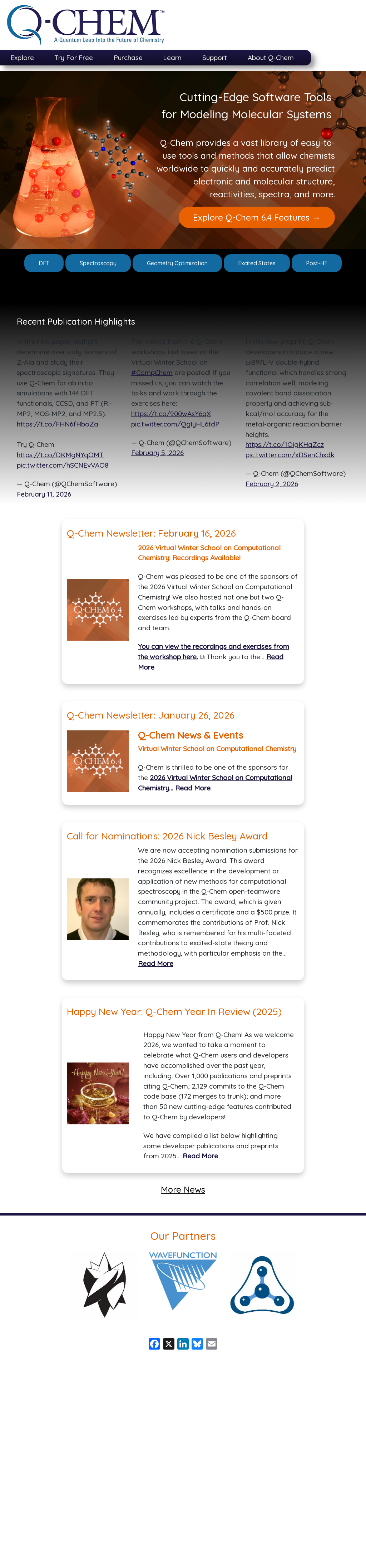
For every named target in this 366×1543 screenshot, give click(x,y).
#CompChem (152, 372)
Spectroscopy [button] (98, 263)
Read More (193, 788)
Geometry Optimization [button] (177, 263)
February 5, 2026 (157, 452)
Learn (172, 57)
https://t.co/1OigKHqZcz (285, 444)
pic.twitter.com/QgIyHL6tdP (175, 424)
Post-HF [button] (316, 263)
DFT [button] (44, 263)
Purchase (128, 57)
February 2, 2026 (272, 483)
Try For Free (73, 57)
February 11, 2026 (44, 494)
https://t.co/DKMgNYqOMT (60, 454)
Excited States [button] (257, 263)
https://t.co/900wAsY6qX (171, 413)
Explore (22, 57)
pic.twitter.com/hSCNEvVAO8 (63, 465)
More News (183, 1189)
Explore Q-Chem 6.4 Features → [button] (257, 217)
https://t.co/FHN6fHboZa (57, 424)
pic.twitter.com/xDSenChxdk (290, 454)
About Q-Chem (271, 57)
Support (214, 57)
